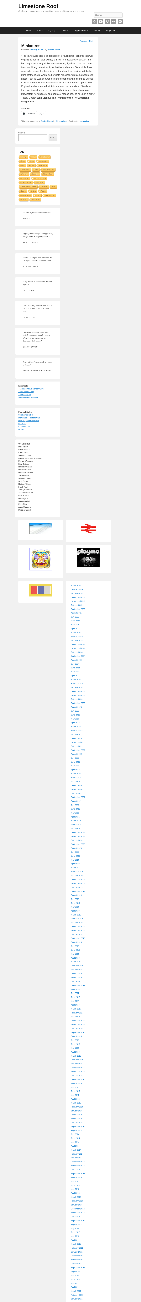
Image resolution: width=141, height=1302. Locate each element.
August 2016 (76, 1036)
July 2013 (75, 1181)
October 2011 (77, 1264)
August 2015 (76, 1083)
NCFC (21, 429)
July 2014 (75, 1134)
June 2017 (75, 997)
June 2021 (75, 809)
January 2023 (77, 734)
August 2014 (76, 1130)
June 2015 (75, 1091)
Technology (39, 182)
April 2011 (75, 1287)
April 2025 (75, 629)
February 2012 (77, 1248)
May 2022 (75, 766)
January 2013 (77, 1205)
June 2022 (75, 762)
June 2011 (75, 1279)
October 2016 (77, 1028)
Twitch (33, 157)
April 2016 (75, 1052)
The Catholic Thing (26, 391)
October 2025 (77, 605)
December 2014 (78, 1115)
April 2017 (75, 1005)
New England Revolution (28, 420)
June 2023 (75, 715)
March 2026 (76, 585)
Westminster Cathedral (28, 397)
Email (120, 21)
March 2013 (76, 1197)
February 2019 (77, 919)
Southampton (43, 161)
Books (43, 121)
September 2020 (78, 844)
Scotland (24, 199)
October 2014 (77, 1122)
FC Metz (22, 423)
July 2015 (75, 1087)
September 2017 (78, 985)
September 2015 (78, 1079)
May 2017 (75, 1001)
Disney (50, 121)
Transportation (26, 195)
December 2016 (78, 1021)
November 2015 (78, 1071)
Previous (82, 41)
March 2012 (76, 1244)
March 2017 (76, 1009)
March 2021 (76, 821)
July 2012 (75, 1228)
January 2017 (77, 1017)
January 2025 (77, 640)
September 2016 (78, 1032)
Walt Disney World (40, 178)
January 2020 (77, 875)
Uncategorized (49, 195)
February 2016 (77, 1060)
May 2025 (75, 625)
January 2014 (77, 1158)
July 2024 (75, 664)
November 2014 (78, 1118)
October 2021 (77, 793)
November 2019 (78, 883)
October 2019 (77, 887)
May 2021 (75, 813)
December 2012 (78, 1209)
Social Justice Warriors (28, 187)
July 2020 (75, 852)
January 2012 (77, 1252)
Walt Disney (36, 199)
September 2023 (78, 703)
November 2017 (78, 977)
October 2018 (77, 934)
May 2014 (75, 1142)
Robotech (44, 187)
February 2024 (77, 683)
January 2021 (77, 828)
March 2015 (76, 1103)
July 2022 (75, 758)
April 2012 (75, 1240)
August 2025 (76, 613)
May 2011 (75, 1283)
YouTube (100, 21)
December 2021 (78, 785)
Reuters (33, 191)
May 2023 (75, 719)
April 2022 (75, 770)
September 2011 (78, 1267)
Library (97, 30)
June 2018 (75, 950)
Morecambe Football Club (29, 418)
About (40, 30)
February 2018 (77, 966)
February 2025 (77, 636)
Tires (22, 165)
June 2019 (75, 903)
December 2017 (78, 973)
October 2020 (77, 840)
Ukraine (43, 191)
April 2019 (75, 911)
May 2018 (75, 954)
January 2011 (77, 1299)
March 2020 (76, 868)
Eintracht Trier (24, 426)
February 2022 (77, 777)
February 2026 (77, 589)
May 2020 (75, 860)
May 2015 (75, 1095)
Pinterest (94, 21)
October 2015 (77, 1075)
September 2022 (78, 750)
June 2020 (75, 856)
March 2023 (76, 727)
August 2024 (76, 660)
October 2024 (77, 652)
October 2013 (77, 1169)
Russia (37, 195)
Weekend (24, 174)
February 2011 (77, 1295)
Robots (31, 165)
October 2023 (77, 699)
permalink (84, 121)
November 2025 (78, 601)
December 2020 (78, 832)
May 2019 (75, 907)
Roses (32, 161)
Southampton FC (25, 415)
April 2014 (75, 1146)
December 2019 (78, 879)
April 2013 (75, 1193)
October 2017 (77, 981)
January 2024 (77, 687)
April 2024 (75, 675)
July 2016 (75, 1040)
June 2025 (75, 621)
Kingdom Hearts (80, 30)
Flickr (113, 21)
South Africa (43, 165)
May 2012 (75, 1236)
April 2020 (75, 864)
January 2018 (77, 970)
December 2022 (78, 738)
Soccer (23, 191)
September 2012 (78, 1220)
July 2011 (75, 1275)
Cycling (51, 30)
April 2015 (75, 1099)
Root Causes (44, 157)
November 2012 (78, 1213)
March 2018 (76, 962)
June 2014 (75, 1138)
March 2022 (76, 773)
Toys (53, 187)
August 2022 (76, 754)
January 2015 (77, 1111)
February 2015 (77, 1107)
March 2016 (76, 1056)
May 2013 (75, 1189)
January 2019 (77, 923)
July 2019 (75, 899)
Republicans (25, 170)
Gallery (64, 30)
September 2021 (78, 797)
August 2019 (76, 895)
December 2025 (78, 597)
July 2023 (75, 711)
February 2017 (77, 1013)
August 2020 (76, 848)
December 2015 (78, 1068)
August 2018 (76, 942)
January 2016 (77, 1064)
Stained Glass (47, 174)
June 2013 (75, 1185)
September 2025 (78, 609)
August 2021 (76, 801)
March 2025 (76, 632)
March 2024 (76, 679)
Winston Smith (53, 50)
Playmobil (110, 30)
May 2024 (75, 672)
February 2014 (77, 1154)
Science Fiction (26, 182)
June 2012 (75, 1232)
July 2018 (75, 946)
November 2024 (78, 648)
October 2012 (77, 1216)
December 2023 (78, 691)
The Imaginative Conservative (31, 389)
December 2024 (78, 644)
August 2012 (76, 1224)
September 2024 (78, 656)
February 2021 (77, 825)
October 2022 (77, 746)
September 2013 (78, 1173)
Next (92, 41)
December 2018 (78, 926)
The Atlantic (25, 178)
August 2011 (76, 1271)
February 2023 (77, 730)
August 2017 (76, 989)
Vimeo (107, 21)
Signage (24, 157)
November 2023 (78, 695)
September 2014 (78, 1126)
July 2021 (75, 805)
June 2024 (75, 668)
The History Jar (24, 394)
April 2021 (75, 817)
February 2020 (77, 871)
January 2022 (77, 781)
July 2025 (75, 617)
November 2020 (78, 836)
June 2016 (75, 1044)
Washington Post (48, 170)
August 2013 (76, 1177)
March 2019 (76, 915)
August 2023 (76, 707)
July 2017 (75, 993)
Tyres (23, 161)
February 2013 (77, 1201)
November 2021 (78, 789)
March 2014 (76, 1150)
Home (28, 30)
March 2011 (76, 1291)
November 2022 (78, 742)
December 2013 (78, 1162)
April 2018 (75, 958)
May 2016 (75, 1048)
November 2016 (78, 1024)
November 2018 (78, 930)
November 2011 (78, 1260)
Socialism (35, 174)
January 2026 (77, 593)
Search (21, 133)
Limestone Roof (38, 6)
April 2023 (75, 723)
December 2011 (78, 1256)
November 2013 (78, 1166)
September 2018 (78, 938)
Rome (36, 170)
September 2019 (78, 891)
